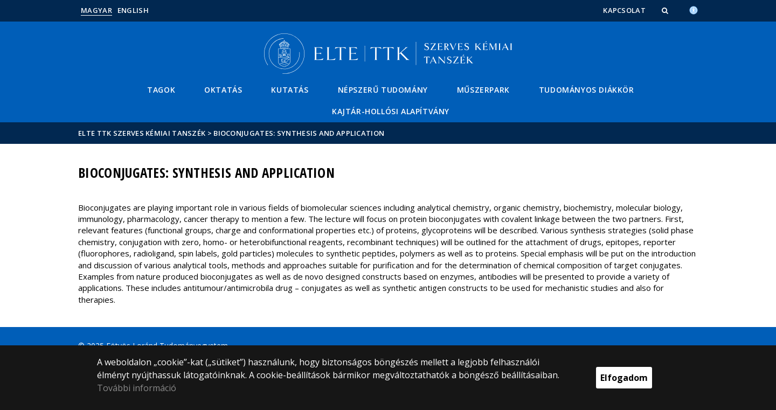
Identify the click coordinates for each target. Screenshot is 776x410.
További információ (136, 388)
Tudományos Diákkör (586, 90)
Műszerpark (483, 90)
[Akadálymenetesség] (693, 9)
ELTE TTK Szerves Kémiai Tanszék (141, 133)
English (133, 10)
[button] (666, 10)
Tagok (161, 90)
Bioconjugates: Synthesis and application (298, 133)
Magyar (96, 10)
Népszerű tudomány (383, 90)
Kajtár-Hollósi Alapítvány (390, 111)
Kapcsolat (624, 10)
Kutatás (289, 90)
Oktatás (223, 90)
